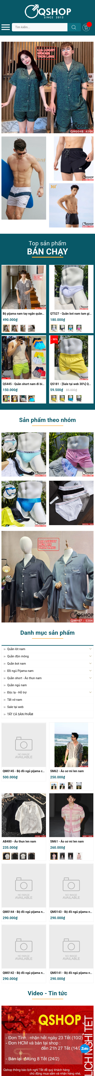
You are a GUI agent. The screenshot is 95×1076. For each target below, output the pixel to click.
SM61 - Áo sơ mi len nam (67, 841)
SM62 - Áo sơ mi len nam (67, 771)
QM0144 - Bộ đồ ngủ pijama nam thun (28, 911)
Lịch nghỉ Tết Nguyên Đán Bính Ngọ (27, 1015)
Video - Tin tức (47, 993)
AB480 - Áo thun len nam (19, 841)
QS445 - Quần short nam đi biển (24, 384)
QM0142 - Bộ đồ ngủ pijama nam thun (28, 973)
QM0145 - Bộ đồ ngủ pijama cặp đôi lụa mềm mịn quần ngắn (43, 771)
